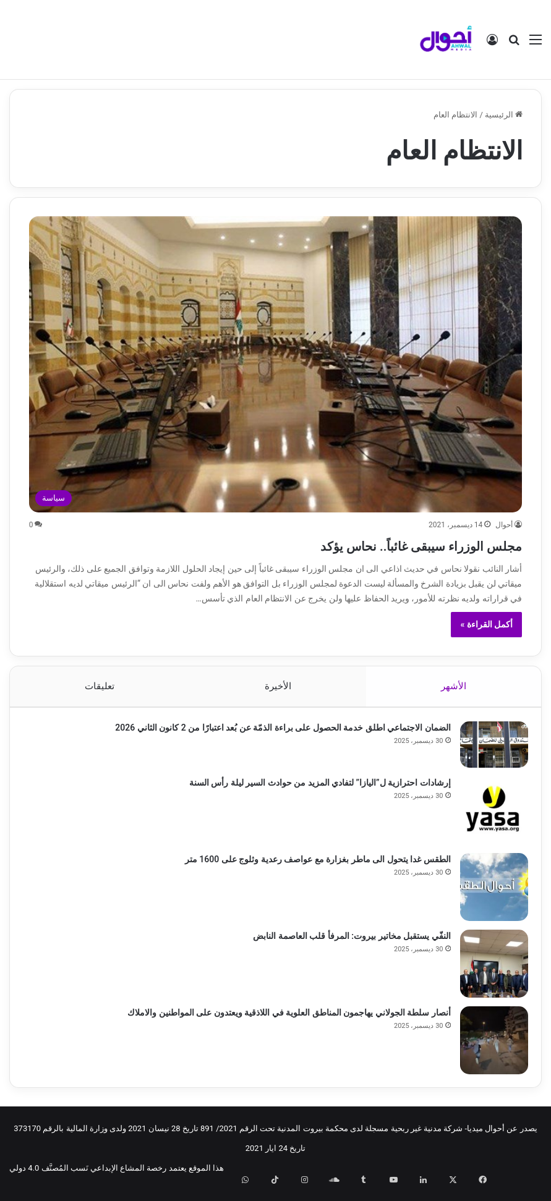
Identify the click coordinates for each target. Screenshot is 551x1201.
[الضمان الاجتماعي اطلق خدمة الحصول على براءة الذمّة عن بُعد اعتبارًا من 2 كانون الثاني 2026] (489, 749)
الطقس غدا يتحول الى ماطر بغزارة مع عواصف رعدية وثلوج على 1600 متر (312, 864)
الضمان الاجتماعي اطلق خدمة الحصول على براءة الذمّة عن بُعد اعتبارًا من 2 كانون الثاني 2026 (277, 732)
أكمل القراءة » (486, 624)
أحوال (504, 524)
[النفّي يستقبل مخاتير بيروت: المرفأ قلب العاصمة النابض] (489, 969)
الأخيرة (277, 686)
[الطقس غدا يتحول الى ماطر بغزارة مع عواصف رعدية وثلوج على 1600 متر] (489, 892)
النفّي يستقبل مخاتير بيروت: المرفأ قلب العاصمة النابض (346, 941)
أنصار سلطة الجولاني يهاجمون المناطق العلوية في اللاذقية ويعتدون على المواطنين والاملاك (283, 1017)
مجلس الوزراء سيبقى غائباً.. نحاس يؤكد (373, 544)
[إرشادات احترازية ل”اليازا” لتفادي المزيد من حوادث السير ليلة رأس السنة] (489, 815)
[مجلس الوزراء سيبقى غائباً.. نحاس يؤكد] (276, 364)
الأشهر (453, 686)
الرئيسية (504, 114)
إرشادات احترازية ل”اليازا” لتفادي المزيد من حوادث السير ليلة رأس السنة (314, 787)
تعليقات (99, 686)
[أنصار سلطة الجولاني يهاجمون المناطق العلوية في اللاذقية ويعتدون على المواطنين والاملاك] (489, 1045)
